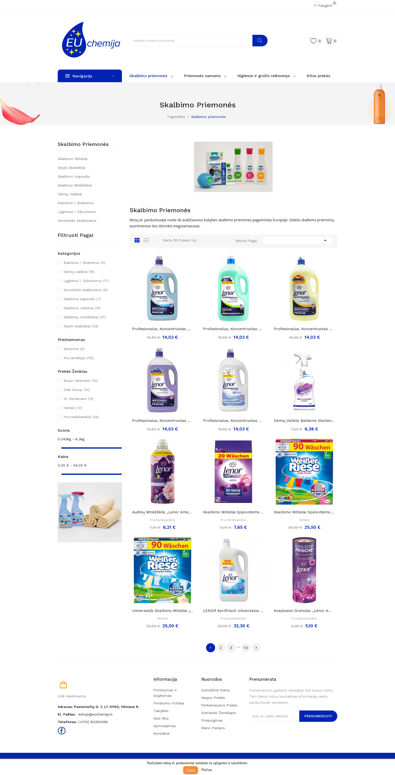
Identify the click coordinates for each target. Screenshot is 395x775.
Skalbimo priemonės (83, 144)
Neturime (74, 349)
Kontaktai (161, 733)
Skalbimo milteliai (72, 159)
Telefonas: (67, 722)
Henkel (72, 408)
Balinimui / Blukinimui (76, 203)
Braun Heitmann (80, 381)
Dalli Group (76, 390)
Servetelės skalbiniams (77, 221)
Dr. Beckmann (78, 399)
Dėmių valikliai (70, 194)
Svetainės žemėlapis (218, 713)
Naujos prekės (213, 698)
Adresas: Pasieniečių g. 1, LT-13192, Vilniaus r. (98, 707)
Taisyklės (161, 711)
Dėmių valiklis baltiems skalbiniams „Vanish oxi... (304, 420)
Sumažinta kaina (215, 690)
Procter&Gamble (81, 417)
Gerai (190, 770)
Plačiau (207, 770)
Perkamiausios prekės (219, 705)
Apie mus (161, 718)
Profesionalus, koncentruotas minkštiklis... (162, 329)
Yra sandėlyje (78, 358)
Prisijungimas (212, 720)
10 (246, 647)
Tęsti (256, 647)
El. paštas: (67, 714)
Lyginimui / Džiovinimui (77, 212)
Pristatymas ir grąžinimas (165, 693)
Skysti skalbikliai (71, 168)
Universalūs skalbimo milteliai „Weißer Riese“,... (162, 610)
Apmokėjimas (164, 726)
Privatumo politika (168, 703)
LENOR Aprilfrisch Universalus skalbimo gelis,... (233, 610)
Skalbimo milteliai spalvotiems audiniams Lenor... (233, 512)
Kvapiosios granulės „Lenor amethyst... (304, 610)
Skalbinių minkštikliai (75, 185)
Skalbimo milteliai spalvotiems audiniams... (304, 512)
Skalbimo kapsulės (74, 176)
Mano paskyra (213, 728)
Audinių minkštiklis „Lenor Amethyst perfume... (162, 512)
